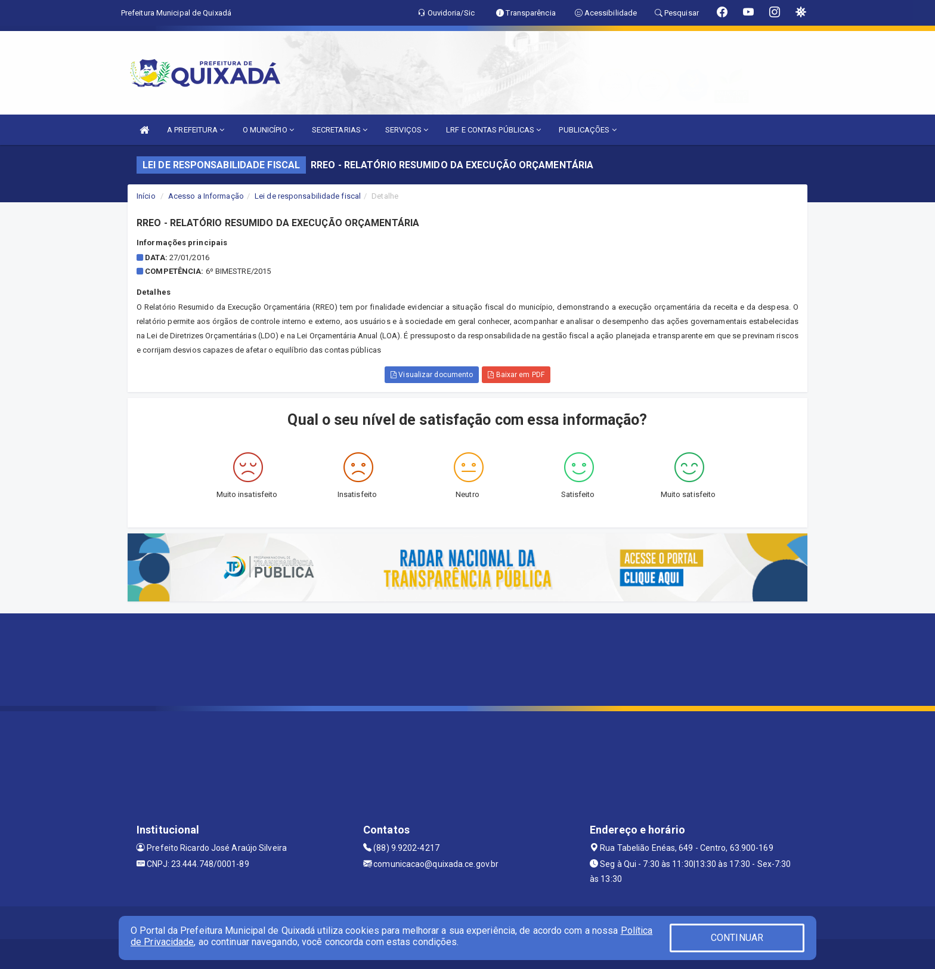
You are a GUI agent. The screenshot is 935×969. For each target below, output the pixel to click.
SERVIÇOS (406, 129)
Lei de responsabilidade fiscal (308, 196)
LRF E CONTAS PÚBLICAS (493, 129)
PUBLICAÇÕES (587, 129)
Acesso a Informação (206, 196)
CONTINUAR (737, 937)
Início (146, 196)
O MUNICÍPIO (268, 129)
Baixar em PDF (516, 375)
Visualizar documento (432, 375)
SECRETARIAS (339, 129)
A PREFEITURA (195, 129)
